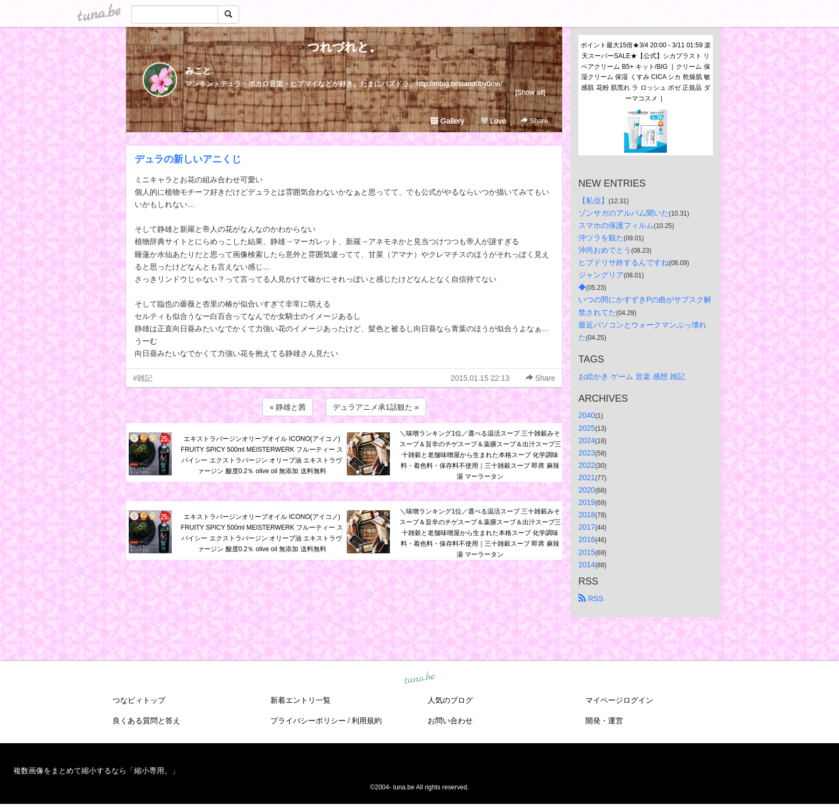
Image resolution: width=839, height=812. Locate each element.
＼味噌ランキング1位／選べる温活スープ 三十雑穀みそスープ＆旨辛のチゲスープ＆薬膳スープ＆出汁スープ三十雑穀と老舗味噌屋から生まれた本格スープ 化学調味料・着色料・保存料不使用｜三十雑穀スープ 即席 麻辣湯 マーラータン (480, 455)
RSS (591, 598)
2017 (586, 527)
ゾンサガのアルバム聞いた (623, 213)
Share (534, 121)
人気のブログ (450, 700)
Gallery (447, 121)
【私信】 (593, 200)
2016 (586, 539)
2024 (586, 440)
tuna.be (419, 678)
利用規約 (367, 720)
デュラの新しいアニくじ (188, 159)
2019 (586, 502)
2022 (586, 465)
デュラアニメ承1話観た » (375, 407)
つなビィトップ (139, 700)
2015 (586, 552)
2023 (586, 452)
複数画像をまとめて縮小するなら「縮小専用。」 (96, 770)
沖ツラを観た (601, 237)
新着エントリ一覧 (300, 700)
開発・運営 (604, 720)
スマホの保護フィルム (616, 225)
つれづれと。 (344, 47)
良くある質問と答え (146, 720)
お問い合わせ (450, 720)
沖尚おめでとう (604, 250)
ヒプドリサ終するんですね (623, 262)
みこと (198, 70)
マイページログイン (619, 700)
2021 (586, 477)
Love (493, 121)
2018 (586, 514)
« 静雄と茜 (287, 407)
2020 (586, 490)
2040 (586, 415)
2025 (586, 428)
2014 (586, 564)
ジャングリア (601, 274)
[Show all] (530, 92)
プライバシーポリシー (308, 720)
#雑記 (142, 378)
